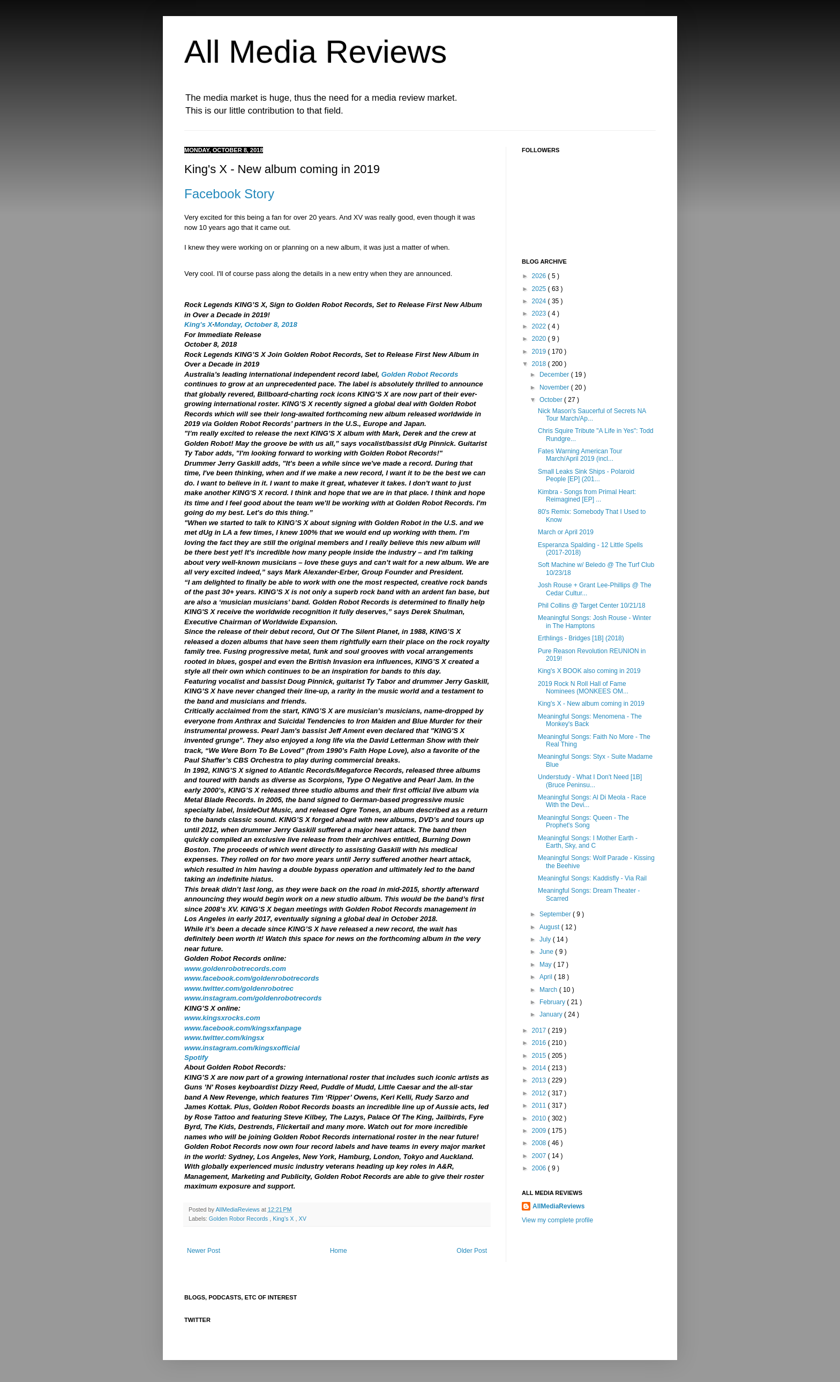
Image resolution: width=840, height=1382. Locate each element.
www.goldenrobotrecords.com (235, 969)
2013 (540, 1080)
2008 (540, 1143)
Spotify (196, 1058)
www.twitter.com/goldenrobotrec (239, 988)
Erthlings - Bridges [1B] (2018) (581, 638)
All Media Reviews (315, 52)
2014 (540, 1068)
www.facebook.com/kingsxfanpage (243, 1028)
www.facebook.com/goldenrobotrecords (251, 978)
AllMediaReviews (238, 1209)
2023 (540, 313)
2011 (540, 1105)
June (547, 951)
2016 (540, 1043)
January (551, 1014)
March (549, 989)
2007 (540, 1156)
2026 (540, 276)
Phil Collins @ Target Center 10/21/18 (592, 605)
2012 (540, 1093)
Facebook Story (229, 193)
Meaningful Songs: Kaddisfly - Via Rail (592, 878)
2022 (540, 326)
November (555, 387)
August (550, 927)
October (551, 400)
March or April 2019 (566, 532)
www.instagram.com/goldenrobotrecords (253, 998)
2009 (540, 1130)
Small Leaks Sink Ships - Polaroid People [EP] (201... (586, 475)
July (546, 939)
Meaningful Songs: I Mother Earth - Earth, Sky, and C (588, 841)
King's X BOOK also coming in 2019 (589, 671)
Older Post (471, 1250)
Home (338, 1250)
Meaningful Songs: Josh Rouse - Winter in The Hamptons (594, 621)
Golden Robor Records (239, 1218)
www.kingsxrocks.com (222, 1018)
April (546, 977)
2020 (540, 338)
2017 (540, 1030)
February (553, 1002)
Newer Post (203, 1250)
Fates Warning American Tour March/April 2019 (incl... (580, 454)
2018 (540, 364)
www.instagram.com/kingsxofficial (241, 1048)
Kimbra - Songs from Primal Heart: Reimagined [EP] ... (587, 495)
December (555, 374)
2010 (540, 1118)
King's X (198, 324)
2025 (540, 289)
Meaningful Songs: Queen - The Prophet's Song (583, 821)
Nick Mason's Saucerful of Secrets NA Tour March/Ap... (592, 414)
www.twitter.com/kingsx (224, 1038)
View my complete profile (557, 1220)
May (546, 964)
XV (302, 1218)
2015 (540, 1055)
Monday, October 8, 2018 (255, 324)
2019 (540, 351)
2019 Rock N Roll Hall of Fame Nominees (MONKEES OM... (583, 687)
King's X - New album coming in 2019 (591, 703)
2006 (540, 1168)
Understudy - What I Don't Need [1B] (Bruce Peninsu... (590, 780)
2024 (540, 301)
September (556, 914)
